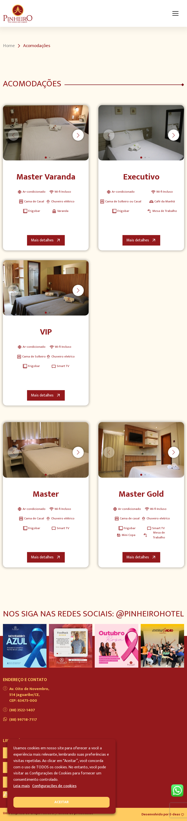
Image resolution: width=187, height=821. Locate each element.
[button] (78, 135)
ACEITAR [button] (61, 802)
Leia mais (21, 786)
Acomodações (36, 45)
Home (9, 45)
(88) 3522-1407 (19, 710)
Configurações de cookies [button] (54, 786)
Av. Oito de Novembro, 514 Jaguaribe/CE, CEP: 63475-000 (26, 695)
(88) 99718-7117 (20, 720)
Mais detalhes (46, 240)
